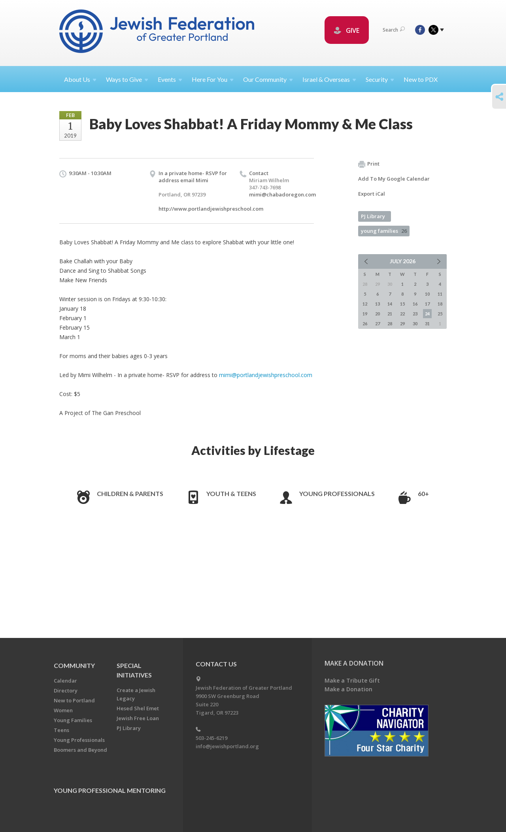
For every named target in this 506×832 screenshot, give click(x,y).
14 (389, 303)
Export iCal (371, 193)
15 (402, 303)
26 (365, 323)
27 (377, 323)
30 (415, 323)
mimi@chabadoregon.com (282, 194)
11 (440, 293)
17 (427, 303)
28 (389, 323)
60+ (423, 493)
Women (63, 710)
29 (402, 323)
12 (365, 303)
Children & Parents (130, 493)
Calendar (65, 680)
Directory (65, 690)
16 (415, 303)
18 (440, 303)
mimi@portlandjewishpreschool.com (265, 375)
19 (365, 313)
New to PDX (421, 79)
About (80, 79)
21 (389, 313)
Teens (61, 730)
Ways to (127, 79)
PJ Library (373, 216)
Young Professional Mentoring (110, 790)
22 (402, 313)
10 (427, 293)
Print (369, 164)
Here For (213, 79)
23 (415, 313)
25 (440, 313)
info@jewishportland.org (227, 746)
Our (268, 79)
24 (427, 313)
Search (394, 29)
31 (427, 323)
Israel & (329, 79)
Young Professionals (337, 493)
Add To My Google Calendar (394, 178)
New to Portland (74, 700)
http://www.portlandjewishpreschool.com (211, 208)
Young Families (73, 720)
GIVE (346, 30)
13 (377, 303)
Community (74, 665)
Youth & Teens (231, 493)
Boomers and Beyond (80, 749)
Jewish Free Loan (138, 718)
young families (384, 230)
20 (377, 313)
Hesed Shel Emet (138, 708)
